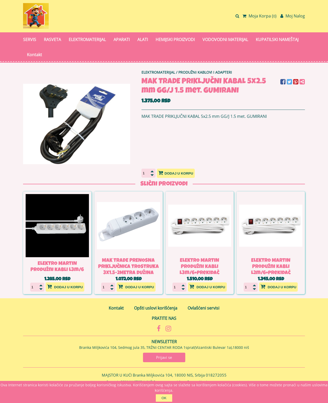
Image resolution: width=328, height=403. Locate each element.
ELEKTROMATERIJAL (87, 39)
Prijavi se (164, 357)
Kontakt (34, 54)
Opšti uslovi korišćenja (155, 308)
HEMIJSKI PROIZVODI (175, 39)
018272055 (216, 375)
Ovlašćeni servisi (203, 308)
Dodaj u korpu (175, 172)
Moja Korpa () (259, 16)
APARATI (122, 39)
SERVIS (29, 39)
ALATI (142, 39)
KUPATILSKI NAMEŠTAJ (277, 39)
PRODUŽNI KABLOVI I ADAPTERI (205, 72)
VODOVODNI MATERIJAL (225, 39)
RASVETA (52, 39)
